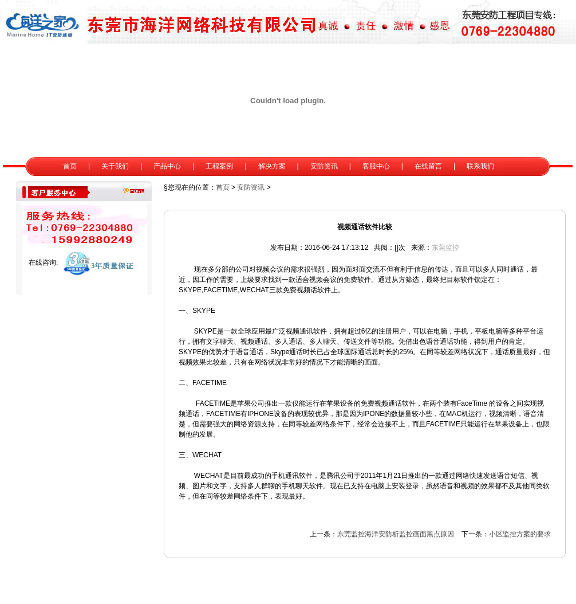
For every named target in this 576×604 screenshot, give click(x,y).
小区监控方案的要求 (520, 534)
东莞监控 (445, 248)
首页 (223, 187)
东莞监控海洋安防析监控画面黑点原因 (395, 534)
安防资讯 (251, 187)
